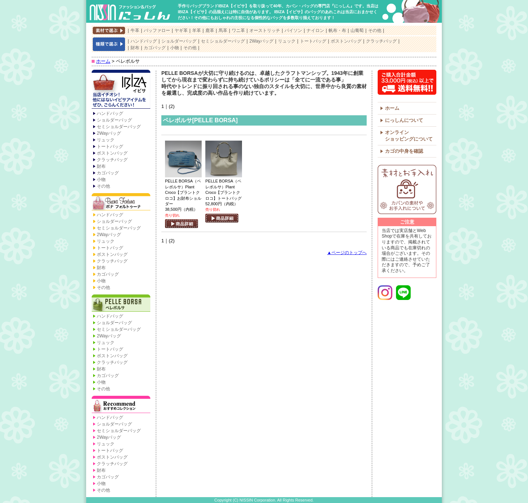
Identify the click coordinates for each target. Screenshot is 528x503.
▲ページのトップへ (347, 252)
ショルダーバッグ (179, 41)
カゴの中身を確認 (404, 151)
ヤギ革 (181, 30)
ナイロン (315, 30)
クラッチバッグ (381, 41)
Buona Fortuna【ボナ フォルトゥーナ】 (121, 202)
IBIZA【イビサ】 (121, 90)
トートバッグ (313, 41)
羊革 (196, 30)
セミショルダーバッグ (223, 41)
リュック (287, 41)
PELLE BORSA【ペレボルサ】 (121, 303)
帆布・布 (337, 30)
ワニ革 (238, 30)
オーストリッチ (264, 30)
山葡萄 (357, 30)
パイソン (293, 30)
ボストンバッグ (346, 41)
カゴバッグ (155, 47)
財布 (135, 47)
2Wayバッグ (261, 41)
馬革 (223, 30)
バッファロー (157, 30)
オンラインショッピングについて (409, 136)
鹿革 (209, 30)
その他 (374, 30)
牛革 (135, 30)
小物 (174, 47)
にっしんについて (404, 120)
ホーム (103, 61)
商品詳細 (181, 223)
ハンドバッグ (144, 41)
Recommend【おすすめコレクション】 (121, 405)
